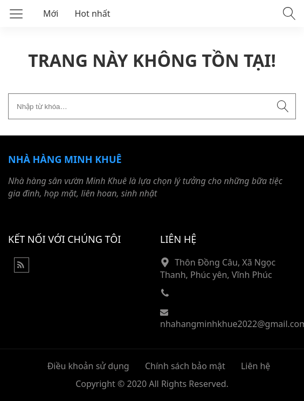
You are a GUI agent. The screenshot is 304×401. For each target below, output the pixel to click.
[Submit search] (283, 106)
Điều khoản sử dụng (88, 366)
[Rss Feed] (21, 269)
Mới (51, 13)
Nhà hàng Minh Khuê (65, 159)
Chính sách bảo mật (185, 366)
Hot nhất (92, 13)
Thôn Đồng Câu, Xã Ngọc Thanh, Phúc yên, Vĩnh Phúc (217, 268)
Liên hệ (256, 366)
